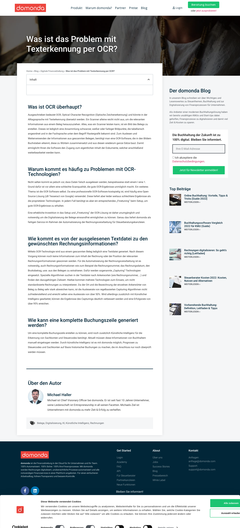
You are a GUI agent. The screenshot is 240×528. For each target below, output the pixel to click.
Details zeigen (166, 522)
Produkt (76, 8)
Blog (144, 8)
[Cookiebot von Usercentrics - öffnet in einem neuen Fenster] (20, 522)
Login (177, 8)
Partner (120, 8)
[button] (149, 79)
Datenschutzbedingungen (188, 161)
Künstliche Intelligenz (77, 423)
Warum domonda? (99, 8)
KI (63, 423)
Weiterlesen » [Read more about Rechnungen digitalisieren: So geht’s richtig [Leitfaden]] (192, 257)
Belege (40, 423)
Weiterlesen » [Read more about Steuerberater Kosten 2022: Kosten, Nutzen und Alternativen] (192, 284)
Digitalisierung (53, 423)
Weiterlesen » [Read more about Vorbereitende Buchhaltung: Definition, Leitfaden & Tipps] (192, 311)
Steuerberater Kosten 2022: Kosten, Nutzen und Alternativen (205, 279)
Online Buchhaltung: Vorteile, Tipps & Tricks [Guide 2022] (206, 197)
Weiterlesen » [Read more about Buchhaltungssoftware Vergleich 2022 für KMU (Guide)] (192, 229)
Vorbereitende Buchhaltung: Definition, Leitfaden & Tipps (200, 306)
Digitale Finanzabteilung (52, 71)
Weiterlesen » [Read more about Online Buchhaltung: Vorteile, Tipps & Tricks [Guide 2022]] (192, 202)
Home (29, 71)
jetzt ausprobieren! (206, 10)
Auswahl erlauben (214, 507)
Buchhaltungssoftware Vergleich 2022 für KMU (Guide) (203, 224)
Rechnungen (97, 423)
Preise (133, 8)
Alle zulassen (213, 497)
